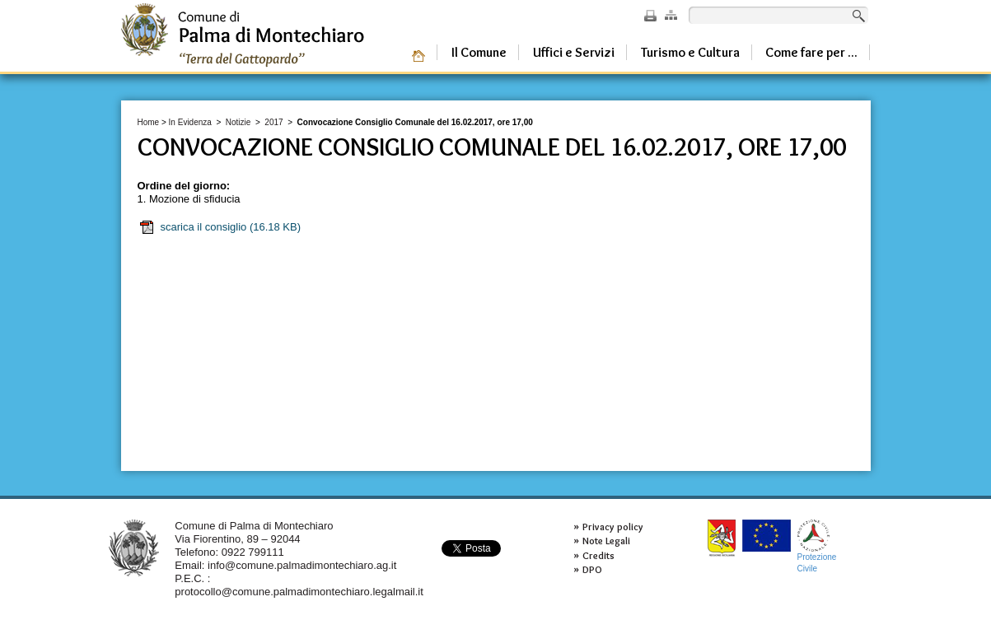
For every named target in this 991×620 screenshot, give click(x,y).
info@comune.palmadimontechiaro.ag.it (302, 565)
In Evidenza (190, 122)
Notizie (238, 122)
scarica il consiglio (220, 227)
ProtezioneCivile (817, 546)
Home (149, 122)
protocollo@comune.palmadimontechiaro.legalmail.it (299, 591)
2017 (273, 122)
